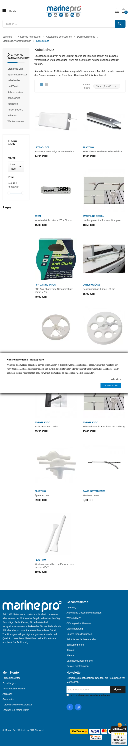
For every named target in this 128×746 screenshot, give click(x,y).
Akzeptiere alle (111, 385)
